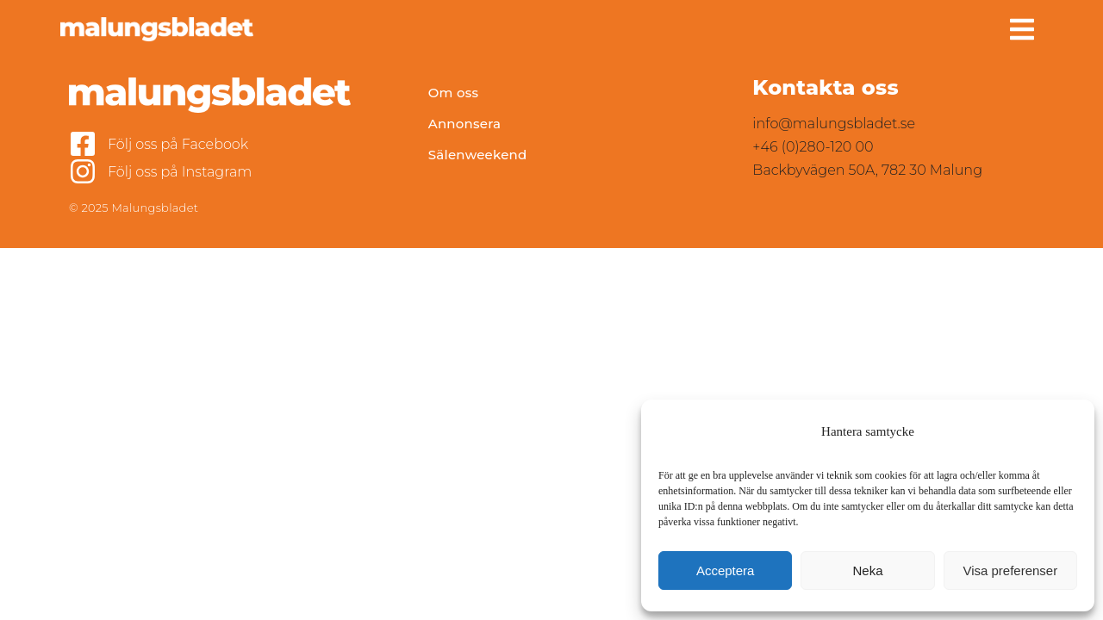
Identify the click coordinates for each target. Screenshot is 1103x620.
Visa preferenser (1010, 570)
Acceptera (725, 570)
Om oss (453, 92)
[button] (1022, 29)
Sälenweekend (477, 154)
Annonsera (465, 123)
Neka (867, 570)
